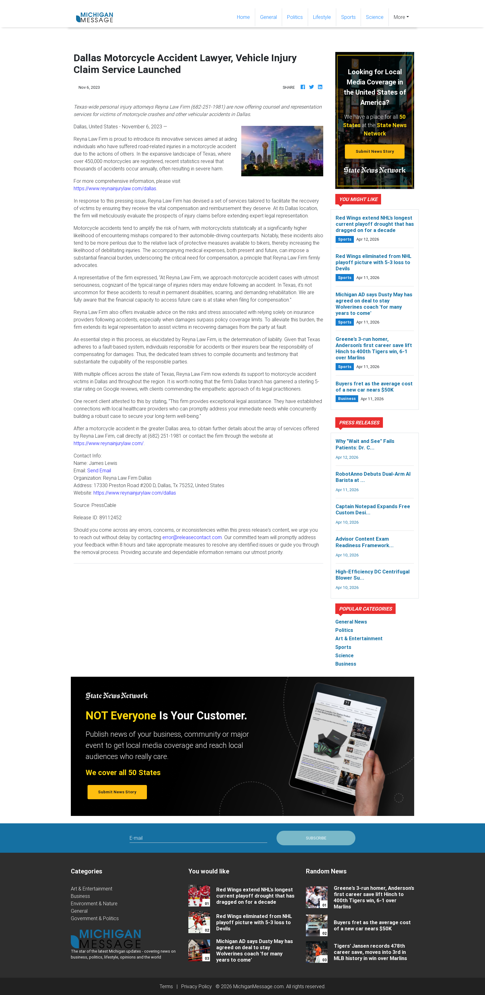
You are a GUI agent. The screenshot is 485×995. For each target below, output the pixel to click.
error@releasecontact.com (192, 537)
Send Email (99, 470)
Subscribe (316, 838)
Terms (166, 986)
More (399, 17)
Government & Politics (95, 918)
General (268, 17)
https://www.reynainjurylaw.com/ (109, 443)
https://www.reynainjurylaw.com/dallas (115, 188)
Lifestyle (322, 17)
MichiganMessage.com (258, 986)
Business (80, 896)
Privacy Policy (196, 986)
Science (375, 17)
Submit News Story (375, 151)
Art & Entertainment (91, 889)
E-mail (136, 838)
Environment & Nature (94, 903)
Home (246, 16)
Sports (348, 17)
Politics (295, 17)
